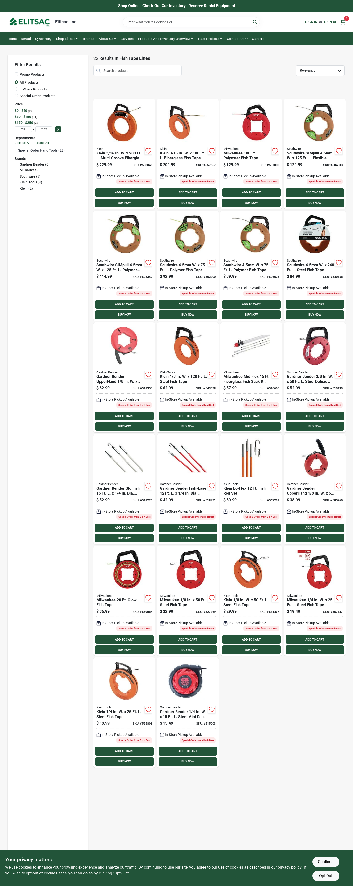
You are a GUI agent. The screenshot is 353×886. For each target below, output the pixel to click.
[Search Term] (191, 22)
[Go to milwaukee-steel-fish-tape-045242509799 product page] (188, 601)
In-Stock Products (33, 89)
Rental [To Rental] (26, 39)
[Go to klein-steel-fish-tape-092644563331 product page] (188, 377)
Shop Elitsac (65, 39)
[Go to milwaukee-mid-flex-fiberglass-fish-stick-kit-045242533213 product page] (251, 377)
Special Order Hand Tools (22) (41, 150)
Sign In (311, 22)
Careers (258, 39)
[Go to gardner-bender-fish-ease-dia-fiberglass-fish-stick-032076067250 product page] (188, 489)
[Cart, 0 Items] (343, 22)
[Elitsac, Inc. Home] (30, 22)
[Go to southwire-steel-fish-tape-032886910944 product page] (315, 266)
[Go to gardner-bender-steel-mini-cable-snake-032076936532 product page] (188, 712)
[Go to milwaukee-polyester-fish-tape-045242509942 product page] (251, 154)
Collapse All (22, 143)
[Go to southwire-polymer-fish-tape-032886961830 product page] (251, 266)
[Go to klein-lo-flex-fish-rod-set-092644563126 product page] (251, 489)
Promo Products (32, 74)
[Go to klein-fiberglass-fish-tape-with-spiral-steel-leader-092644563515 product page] (188, 154)
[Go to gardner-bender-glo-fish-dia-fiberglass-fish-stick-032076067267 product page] (124, 489)
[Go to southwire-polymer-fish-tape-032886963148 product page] (188, 266)
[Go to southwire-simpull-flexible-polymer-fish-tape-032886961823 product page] (315, 154)
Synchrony (43, 39)
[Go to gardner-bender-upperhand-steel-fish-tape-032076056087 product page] (315, 489)
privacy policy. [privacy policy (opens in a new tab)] (290, 867)
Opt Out (325, 875)
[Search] (255, 22)
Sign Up (330, 22)
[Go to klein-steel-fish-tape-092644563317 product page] (251, 601)
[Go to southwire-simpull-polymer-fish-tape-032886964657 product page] (124, 266)
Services (127, 39)
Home (12, 39)
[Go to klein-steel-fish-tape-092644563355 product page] (124, 712)
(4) (31, 182)
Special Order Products (37, 96)
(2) (26, 188)
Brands (88, 39)
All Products (29, 82)
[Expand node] (16, 150)
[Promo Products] (16, 74)
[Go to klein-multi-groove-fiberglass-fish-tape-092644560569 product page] (124, 154)
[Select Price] (58, 129)
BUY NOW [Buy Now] (124, 203)
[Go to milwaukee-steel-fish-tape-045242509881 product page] (315, 601)
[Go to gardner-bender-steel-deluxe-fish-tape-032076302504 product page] (315, 377)
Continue (325, 862)
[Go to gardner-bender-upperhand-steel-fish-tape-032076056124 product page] (124, 377)
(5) (31, 170)
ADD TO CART (124, 192)
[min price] (23, 129)
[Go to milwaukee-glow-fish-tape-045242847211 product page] (124, 601)
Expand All (42, 143)
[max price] (43, 129)
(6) (35, 164)
